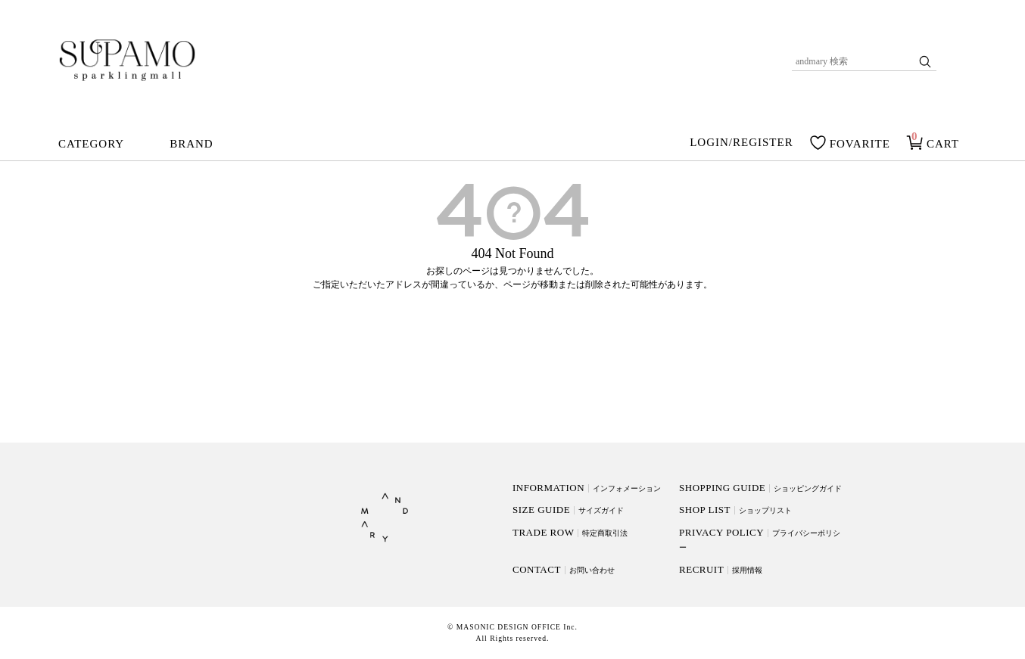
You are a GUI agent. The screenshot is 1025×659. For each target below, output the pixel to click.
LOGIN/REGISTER (741, 143)
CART (943, 144)
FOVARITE (860, 144)
